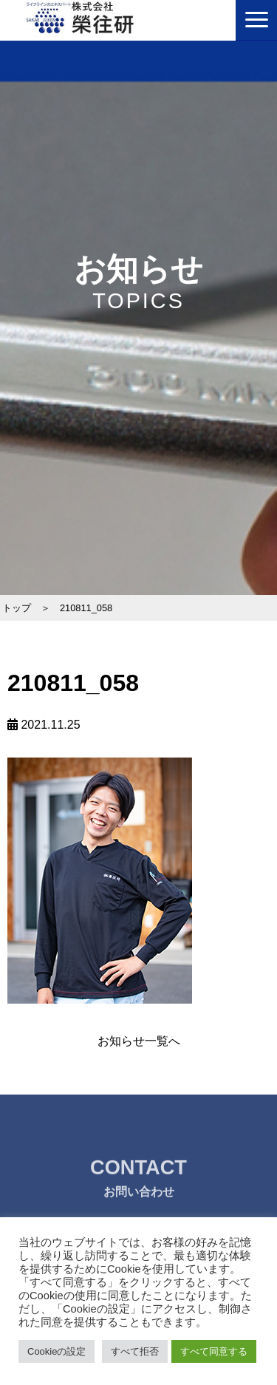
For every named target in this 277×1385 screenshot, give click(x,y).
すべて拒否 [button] (135, 1351)
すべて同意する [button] (213, 1351)
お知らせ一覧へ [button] (139, 1041)
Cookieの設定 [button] (56, 1351)
